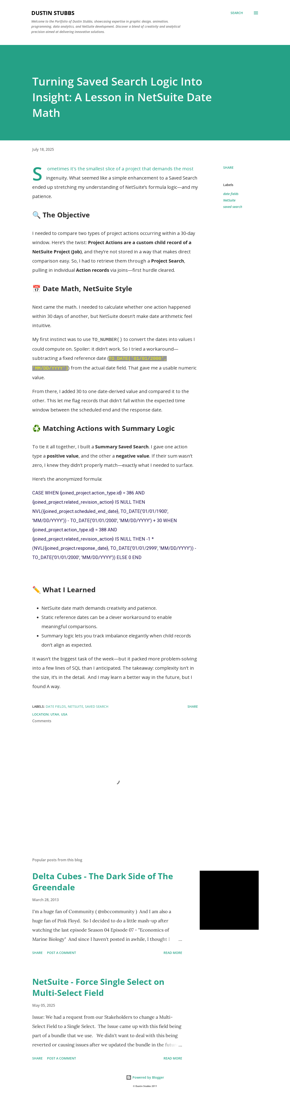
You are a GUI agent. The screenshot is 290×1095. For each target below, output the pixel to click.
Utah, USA (58, 713)
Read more (173, 951)
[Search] (237, 13)
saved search (232, 206)
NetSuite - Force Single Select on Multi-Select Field (98, 986)
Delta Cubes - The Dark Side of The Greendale (102, 880)
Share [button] (228, 167)
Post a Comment (61, 951)
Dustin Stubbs (52, 13)
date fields (230, 194)
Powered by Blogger (145, 1076)
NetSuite (229, 200)
